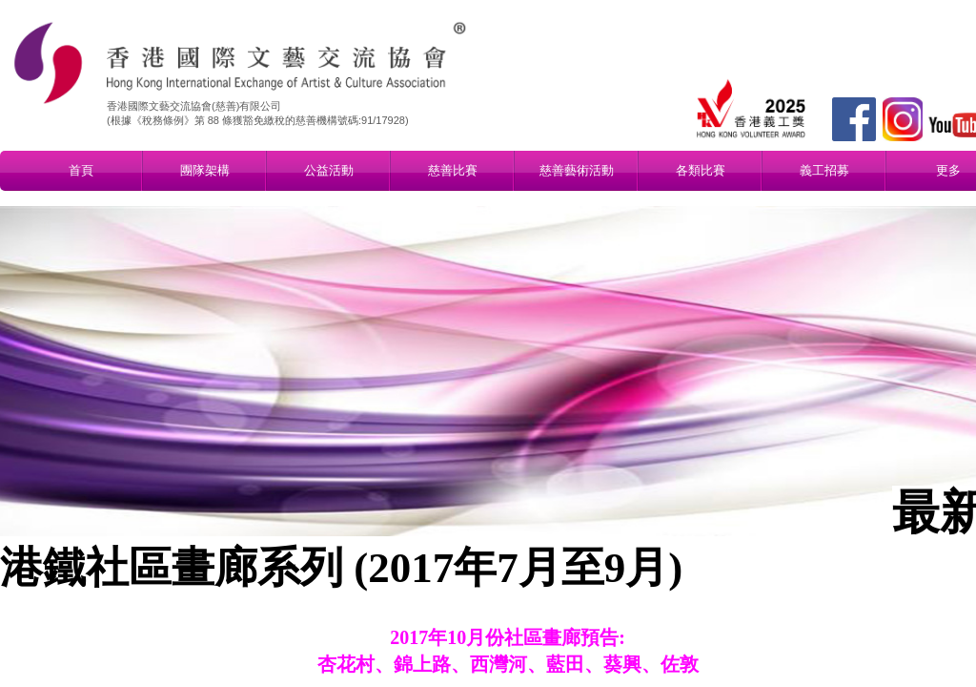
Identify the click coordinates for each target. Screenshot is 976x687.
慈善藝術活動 (576, 170)
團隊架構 (205, 170)
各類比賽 (700, 170)
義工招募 (824, 170)
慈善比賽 (453, 170)
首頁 (81, 170)
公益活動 (329, 170)
